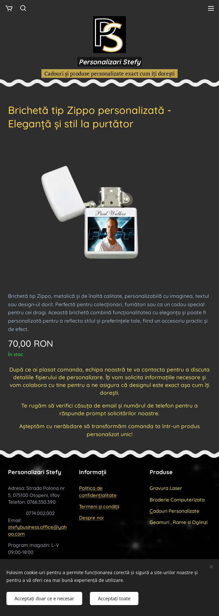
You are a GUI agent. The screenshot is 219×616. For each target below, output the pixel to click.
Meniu (211, 8)
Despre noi (91, 518)
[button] (23, 8)
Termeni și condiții (99, 506)
